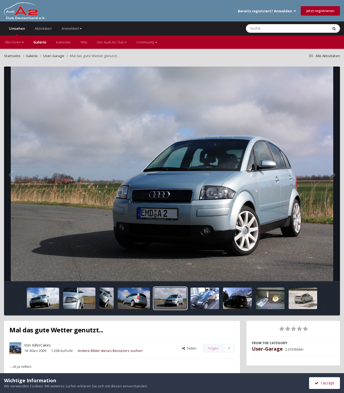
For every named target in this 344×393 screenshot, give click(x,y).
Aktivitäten (43, 28)
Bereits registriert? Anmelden (267, 11)
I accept (324, 382)
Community (146, 42)
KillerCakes (41, 345)
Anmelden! (72, 28)
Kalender (63, 42)
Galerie (39, 42)
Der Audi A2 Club (112, 42)
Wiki (84, 42)
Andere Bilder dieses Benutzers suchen (110, 350)
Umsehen (17, 30)
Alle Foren (14, 42)
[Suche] (276, 28)
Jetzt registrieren (320, 10)
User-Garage (267, 349)
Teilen (189, 348)
